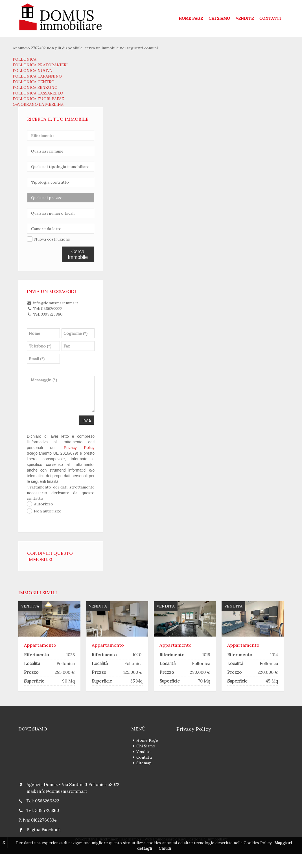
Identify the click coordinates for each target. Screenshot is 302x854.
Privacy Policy (79, 447)
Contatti (270, 18)
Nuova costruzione (52, 239)
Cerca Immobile (78, 254)
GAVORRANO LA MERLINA (38, 104)
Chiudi (165, 848)
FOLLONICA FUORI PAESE (38, 98)
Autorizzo (43, 504)
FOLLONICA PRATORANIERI (40, 64)
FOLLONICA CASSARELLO (38, 93)
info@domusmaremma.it (62, 791)
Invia (86, 420)
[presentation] (87, 360)
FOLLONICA (24, 59)
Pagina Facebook (44, 829)
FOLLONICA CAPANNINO (37, 76)
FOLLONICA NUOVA (32, 70)
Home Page (191, 18)
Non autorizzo (48, 511)
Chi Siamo (219, 18)
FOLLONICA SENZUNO (35, 87)
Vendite (245, 18)
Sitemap (144, 762)
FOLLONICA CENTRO (33, 81)
